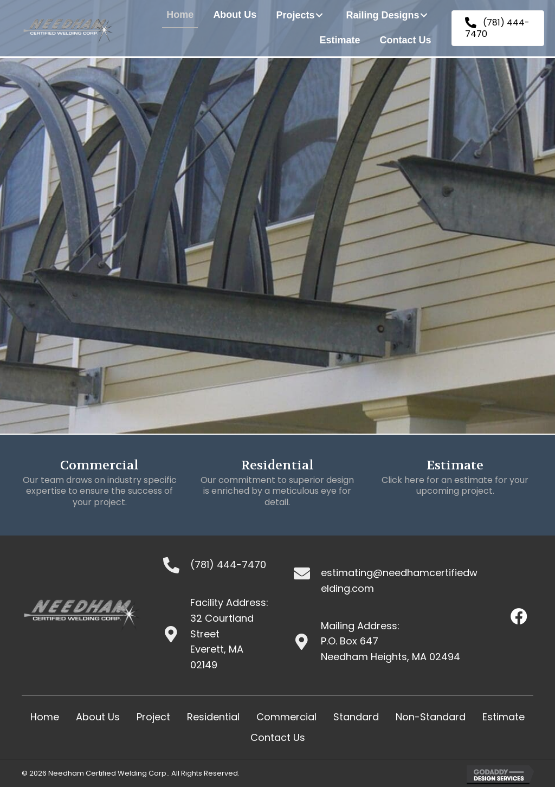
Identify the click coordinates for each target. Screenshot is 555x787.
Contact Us (277, 737)
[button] (319, 15)
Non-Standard (431, 717)
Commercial (286, 717)
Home (44, 717)
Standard (356, 717)
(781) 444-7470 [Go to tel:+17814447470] (228, 564)
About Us (98, 717)
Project (153, 717)
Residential (213, 717)
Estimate (503, 717)
